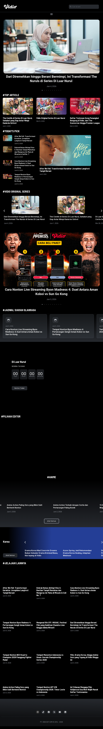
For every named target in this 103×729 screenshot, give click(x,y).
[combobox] (84, 7)
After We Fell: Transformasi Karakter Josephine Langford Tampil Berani (24, 138)
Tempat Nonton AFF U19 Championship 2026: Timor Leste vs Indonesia (50, 689)
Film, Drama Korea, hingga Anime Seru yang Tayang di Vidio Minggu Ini (84, 657)
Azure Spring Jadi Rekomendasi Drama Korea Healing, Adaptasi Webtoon (77, 553)
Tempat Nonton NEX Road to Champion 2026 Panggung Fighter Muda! (17, 657)
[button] (51, 14)
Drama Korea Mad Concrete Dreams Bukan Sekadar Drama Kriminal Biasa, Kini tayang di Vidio (41, 553)
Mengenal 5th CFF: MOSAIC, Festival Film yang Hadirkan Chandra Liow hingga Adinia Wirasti (51, 625)
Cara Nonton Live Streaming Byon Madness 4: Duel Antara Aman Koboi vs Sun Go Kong (25, 164)
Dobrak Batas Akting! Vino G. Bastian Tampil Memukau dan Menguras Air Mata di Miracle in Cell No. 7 (24, 150)
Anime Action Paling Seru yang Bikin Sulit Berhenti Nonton (16, 688)
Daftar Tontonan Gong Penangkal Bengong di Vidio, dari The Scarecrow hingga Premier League (85, 120)
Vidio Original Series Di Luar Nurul (50, 118)
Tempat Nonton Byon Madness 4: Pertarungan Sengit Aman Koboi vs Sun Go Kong (24, 177)
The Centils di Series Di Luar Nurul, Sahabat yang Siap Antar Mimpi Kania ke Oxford (17, 120)
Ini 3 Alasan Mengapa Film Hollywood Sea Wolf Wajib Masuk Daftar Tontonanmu (84, 689)
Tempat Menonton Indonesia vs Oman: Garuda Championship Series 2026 (49, 657)
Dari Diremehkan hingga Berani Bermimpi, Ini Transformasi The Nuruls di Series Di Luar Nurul (83, 625)
